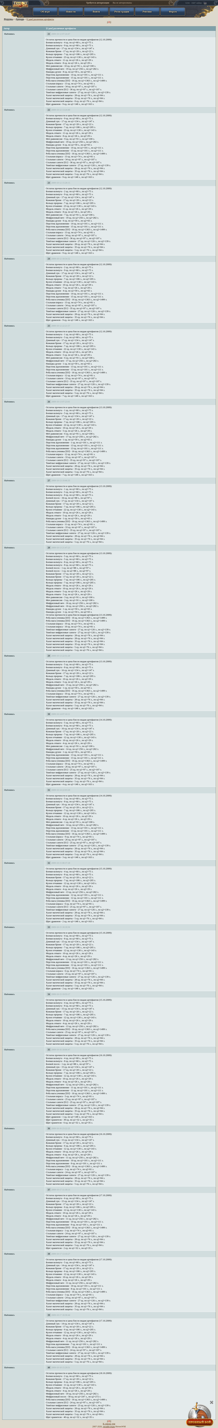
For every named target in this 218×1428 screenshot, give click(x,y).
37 (49, 1189)
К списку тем (109, 1423)
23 (49, 183)
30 (49, 714)
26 (49, 401)
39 (49, 1315)
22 (49, 110)
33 (49, 927)
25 (49, 326)
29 (49, 656)
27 (49, 480)
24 (49, 258)
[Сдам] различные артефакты (40, 19)
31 (49, 790)
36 (49, 1128)
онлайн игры (109, 1426)
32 (49, 863)
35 (49, 1049)
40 (49, 1367)
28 (49, 547)
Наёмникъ (9, 34)
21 (49, 34)
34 (49, 994)
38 (49, 1254)
